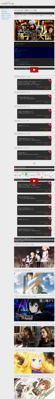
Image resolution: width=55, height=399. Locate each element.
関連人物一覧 (18, 51)
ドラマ (18, 6)
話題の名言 (18, 56)
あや (15, 174)
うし (17, 174)
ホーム (4, 6)
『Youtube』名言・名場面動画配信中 (22, 62)
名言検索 (5, 11)
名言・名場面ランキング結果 (21, 50)
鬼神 (20, 175)
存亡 (34, 175)
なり (19, 174)
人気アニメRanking (7, 15)
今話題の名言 (6, 18)
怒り (43, 174)
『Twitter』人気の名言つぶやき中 (22, 61)
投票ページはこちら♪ (19, 45)
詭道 (15, 175)
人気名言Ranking (6, 13)
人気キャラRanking (7, 17)
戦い (45, 175)
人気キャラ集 (18, 54)
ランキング (25, 6)
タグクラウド (18, 53)
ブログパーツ (6, 9)
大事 (31, 175)
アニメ (11, 6)
